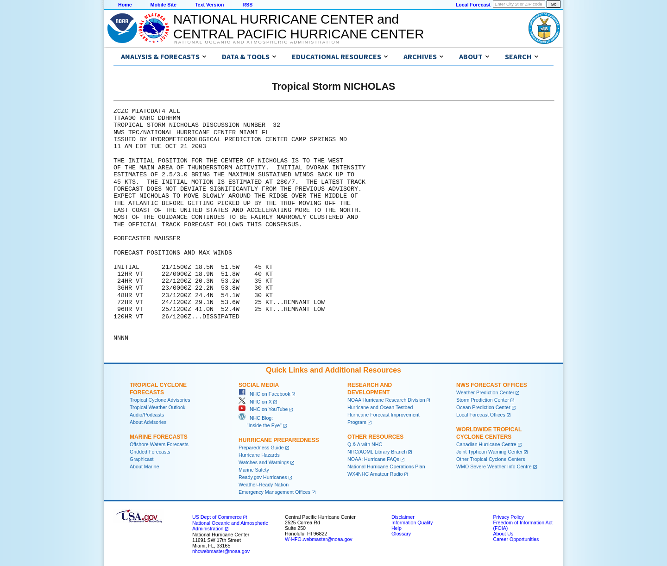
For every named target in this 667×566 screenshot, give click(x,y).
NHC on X (255, 401)
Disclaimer (403, 517)
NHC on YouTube (263, 409)
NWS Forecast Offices (491, 385)
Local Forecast (473, 4)
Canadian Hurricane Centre (486, 444)
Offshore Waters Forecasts (159, 444)
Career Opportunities (516, 539)
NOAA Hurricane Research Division (386, 400)
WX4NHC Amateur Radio (375, 474)
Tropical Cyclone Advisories (160, 400)
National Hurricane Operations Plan (386, 466)
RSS (247, 4)
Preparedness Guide (261, 447)
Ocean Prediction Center (483, 407)
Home (125, 4)
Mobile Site (163, 4)
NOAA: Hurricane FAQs (373, 459)
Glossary (401, 533)
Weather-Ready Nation (264, 484)
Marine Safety (254, 470)
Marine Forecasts (159, 437)
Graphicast (142, 459)
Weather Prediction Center (485, 392)
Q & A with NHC (364, 444)
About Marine (144, 466)
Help (396, 528)
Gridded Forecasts (150, 451)
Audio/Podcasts (147, 414)
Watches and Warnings (264, 462)
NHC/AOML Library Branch (377, 451)
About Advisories (148, 422)
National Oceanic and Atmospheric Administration (257, 42)
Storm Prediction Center (482, 400)
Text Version (209, 4)
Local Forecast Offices (480, 414)
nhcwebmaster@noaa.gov (221, 551)
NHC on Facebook (264, 394)
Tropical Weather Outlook (157, 407)
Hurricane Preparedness (279, 440)
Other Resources (375, 437)
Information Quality (412, 522)
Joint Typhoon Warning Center (489, 451)
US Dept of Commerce (217, 517)
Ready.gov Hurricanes (263, 477)
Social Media (259, 385)
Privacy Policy (508, 517)
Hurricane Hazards (259, 455)
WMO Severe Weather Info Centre (494, 466)
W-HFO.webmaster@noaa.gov (318, 539)
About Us (503, 533)
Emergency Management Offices (274, 492)
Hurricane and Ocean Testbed (380, 407)
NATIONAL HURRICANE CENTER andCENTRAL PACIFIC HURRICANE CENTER (298, 26)
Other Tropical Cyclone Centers (490, 459)
